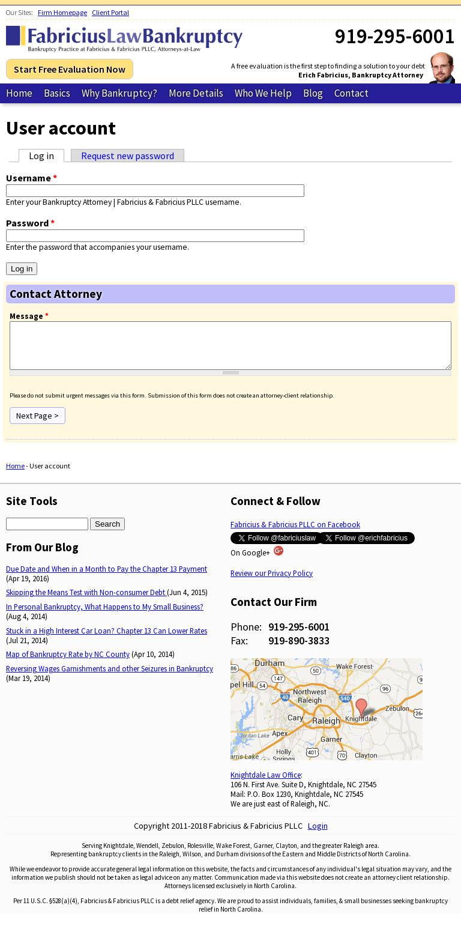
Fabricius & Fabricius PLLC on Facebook (295, 533)
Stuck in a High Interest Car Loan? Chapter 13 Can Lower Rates (106, 639)
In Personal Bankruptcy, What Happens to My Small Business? (104, 615)
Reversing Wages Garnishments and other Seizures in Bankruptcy (109, 677)
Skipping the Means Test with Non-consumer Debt (86, 601)
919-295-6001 (299, 636)
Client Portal (110, 12)
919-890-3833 (299, 649)
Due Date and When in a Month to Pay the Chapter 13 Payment (106, 578)
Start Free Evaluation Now (69, 69)
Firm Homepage (62, 12)
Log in (46, 156)
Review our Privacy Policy (271, 582)
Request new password (127, 156)
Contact (351, 93)
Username (31, 178)
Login (318, 834)
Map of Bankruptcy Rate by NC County (68, 663)
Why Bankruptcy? (119, 93)
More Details (196, 93)
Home (19, 93)
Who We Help (263, 93)
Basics (57, 93)
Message (29, 316)
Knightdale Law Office (265, 783)
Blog (313, 93)
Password (30, 223)
